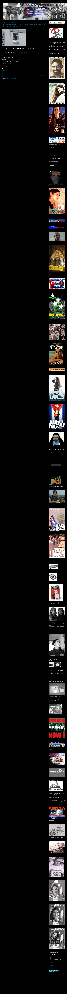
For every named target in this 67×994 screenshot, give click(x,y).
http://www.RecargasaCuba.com (55, 145)
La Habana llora (52, 747)
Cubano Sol (58, 954)
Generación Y (51, 486)
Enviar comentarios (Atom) (12, 78)
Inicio (25, 75)
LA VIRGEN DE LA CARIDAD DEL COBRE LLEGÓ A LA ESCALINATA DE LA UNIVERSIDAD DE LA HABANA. (23, 25)
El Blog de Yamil (52, 622)
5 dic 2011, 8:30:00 (7, 70)
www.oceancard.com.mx (53, 155)
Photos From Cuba (52, 452)
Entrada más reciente (6, 75)
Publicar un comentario (6, 73)
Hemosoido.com (54, 454)
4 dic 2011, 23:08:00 (7, 63)
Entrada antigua (43, 75)
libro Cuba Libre (53, 602)
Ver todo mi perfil (53, 965)
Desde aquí (51, 504)
